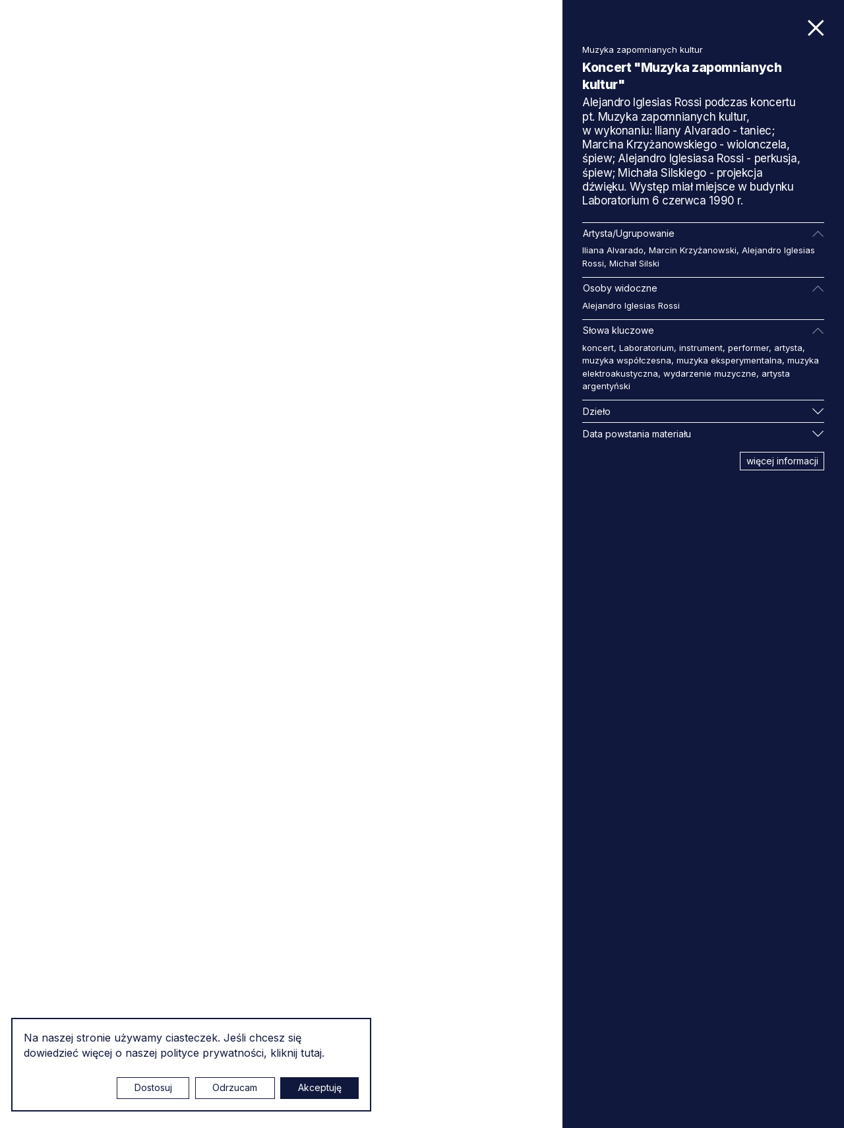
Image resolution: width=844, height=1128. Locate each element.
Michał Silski (634, 263)
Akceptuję (320, 1087)
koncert (598, 347)
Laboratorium (646, 347)
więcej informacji (782, 460)
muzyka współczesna (626, 360)
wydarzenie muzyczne (709, 373)
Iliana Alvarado (613, 250)
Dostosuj (153, 1087)
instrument (701, 347)
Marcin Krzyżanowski (693, 250)
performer (748, 347)
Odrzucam (234, 1087)
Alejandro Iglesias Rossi (631, 305)
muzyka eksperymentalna (729, 360)
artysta (788, 347)
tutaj (311, 1052)
